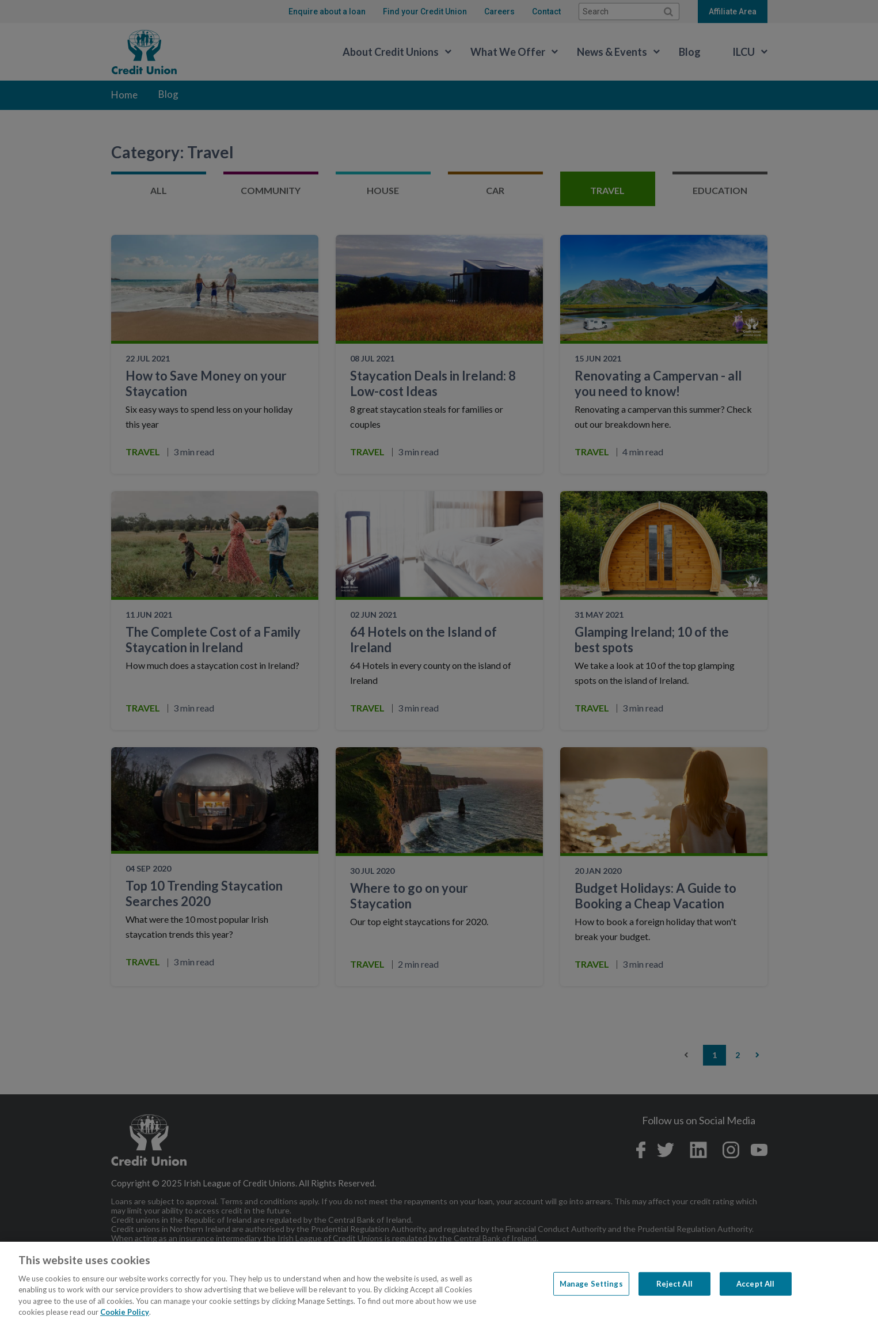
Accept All (755, 1294)
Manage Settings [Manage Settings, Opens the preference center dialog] (591, 1294)
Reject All (674, 1294)
